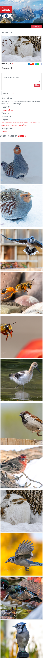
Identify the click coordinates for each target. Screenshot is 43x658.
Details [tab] (5, 93)
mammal (20, 123)
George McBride (7, 110)
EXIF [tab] (13, 93)
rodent (26, 123)
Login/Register (36, 26)
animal (15, 123)
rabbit (3, 125)
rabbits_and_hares (16, 125)
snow (39, 123)
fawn (24, 125)
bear (30, 123)
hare (10, 123)
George (22, 135)
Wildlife (4, 132)
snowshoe (5, 123)
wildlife (34, 123)
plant (7, 125)
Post (37, 85)
